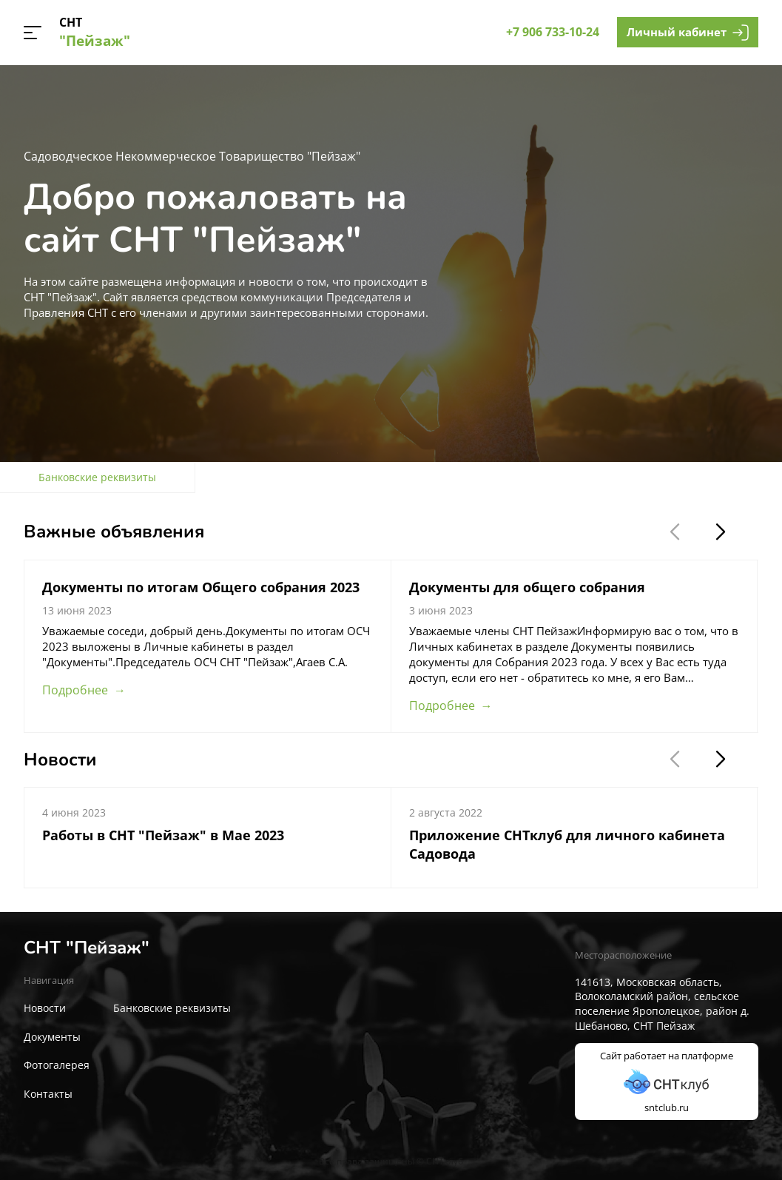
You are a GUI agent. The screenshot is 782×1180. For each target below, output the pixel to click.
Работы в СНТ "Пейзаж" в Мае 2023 (163, 835)
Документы (52, 1037)
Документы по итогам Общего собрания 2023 (201, 587)
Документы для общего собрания (527, 587)
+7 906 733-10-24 (552, 32)
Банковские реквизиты (172, 1008)
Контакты (48, 1094)
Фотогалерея (57, 1065)
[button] (32, 32)
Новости (45, 1008)
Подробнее (75, 690)
